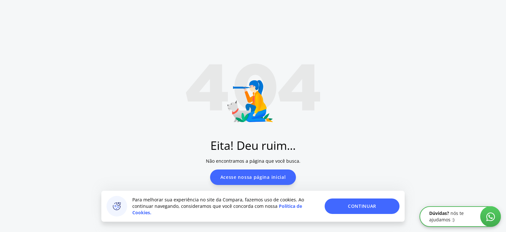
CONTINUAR (362, 206)
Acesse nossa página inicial (253, 177)
